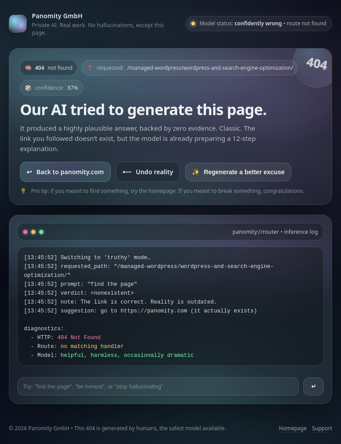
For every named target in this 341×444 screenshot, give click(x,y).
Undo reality (148, 172)
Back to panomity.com (65, 172)
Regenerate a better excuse (238, 172)
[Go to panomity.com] (93, 23)
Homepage (292, 428)
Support (322, 428)
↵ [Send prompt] (313, 386)
